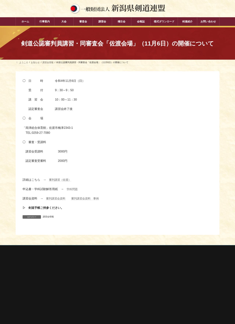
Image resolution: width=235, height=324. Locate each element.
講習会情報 (48, 216)
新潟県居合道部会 (167, 291)
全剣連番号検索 (166, 271)
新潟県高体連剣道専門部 (170, 295)
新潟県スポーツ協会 (168, 281)
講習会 (91, 289)
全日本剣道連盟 (166, 276)
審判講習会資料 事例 (87, 198)
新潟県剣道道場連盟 (168, 286)
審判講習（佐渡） (61, 179)
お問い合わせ (50, 248)
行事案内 (92, 270)
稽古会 (91, 295)
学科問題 (72, 189)
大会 (90, 276)
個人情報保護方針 (28, 248)
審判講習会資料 (56, 198)
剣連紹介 (92, 308)
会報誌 (91, 302)
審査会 (91, 282)
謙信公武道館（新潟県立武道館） (174, 300)
